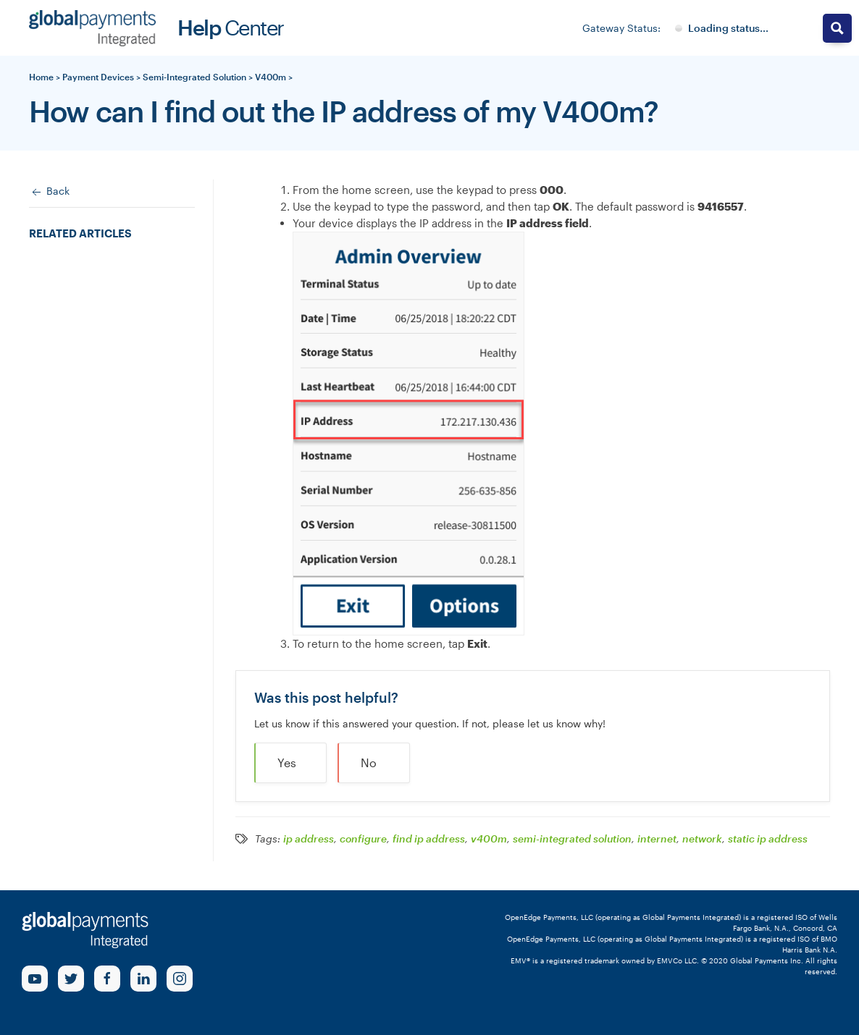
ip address (308, 839)
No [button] (369, 762)
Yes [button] (286, 762)
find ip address (429, 839)
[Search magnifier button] (837, 28)
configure (363, 839)
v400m (489, 839)
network (702, 839)
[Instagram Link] (180, 979)
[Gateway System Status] (722, 28)
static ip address (768, 839)
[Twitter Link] (71, 979)
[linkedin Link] (143, 979)
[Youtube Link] (35, 979)
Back (49, 192)
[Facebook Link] (107, 979)
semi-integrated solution (572, 839)
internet (656, 839)
